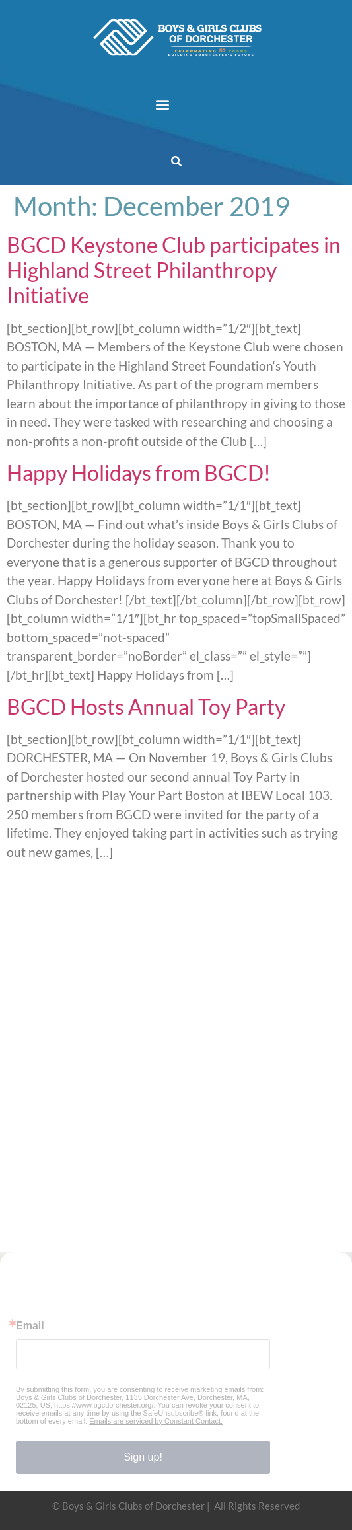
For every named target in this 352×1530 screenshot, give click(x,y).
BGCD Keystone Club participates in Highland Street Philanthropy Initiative (174, 270)
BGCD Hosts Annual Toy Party (146, 706)
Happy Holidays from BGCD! (139, 473)
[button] (162, 104)
